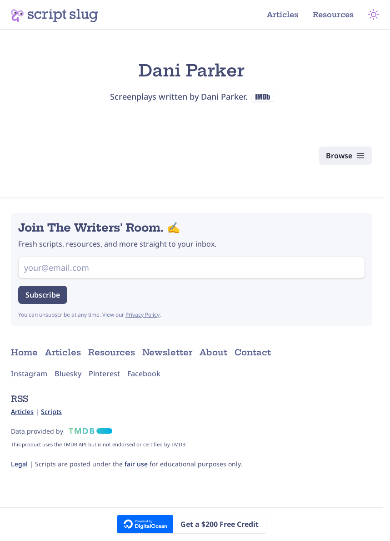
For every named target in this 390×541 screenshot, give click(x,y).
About (213, 352)
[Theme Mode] (373, 14)
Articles (282, 14)
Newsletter (167, 352)
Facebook (143, 374)
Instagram (29, 374)
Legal (19, 464)
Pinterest (104, 374)
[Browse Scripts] (345, 156)
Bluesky (68, 374)
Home (24, 352)
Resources (333, 14)
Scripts (51, 411)
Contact (253, 352)
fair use (136, 464)
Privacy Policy (142, 315)
